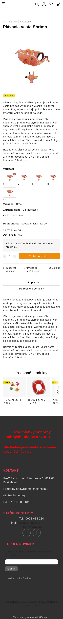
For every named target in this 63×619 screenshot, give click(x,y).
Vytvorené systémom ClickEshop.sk (31, 617)
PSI (5, 22)
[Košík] (59, 4)
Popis (31, 282)
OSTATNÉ (14, 22)
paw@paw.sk (32, 526)
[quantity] (9, 256)
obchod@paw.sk (29, 522)
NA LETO (26, 22)
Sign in (11, 568)
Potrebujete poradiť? (31, 288)
